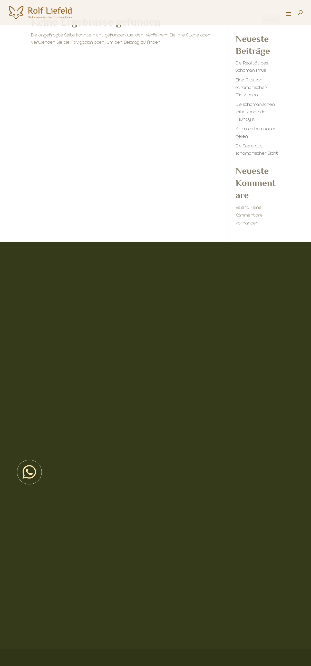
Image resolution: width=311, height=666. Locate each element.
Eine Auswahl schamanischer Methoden (251, 87)
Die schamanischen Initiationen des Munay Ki (255, 112)
